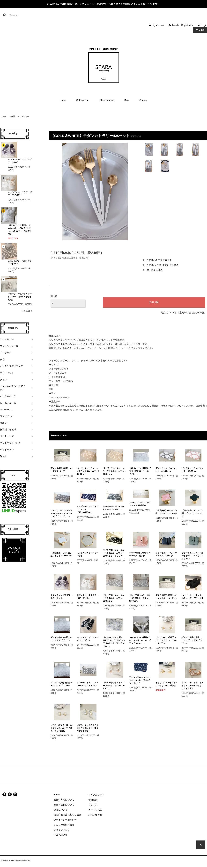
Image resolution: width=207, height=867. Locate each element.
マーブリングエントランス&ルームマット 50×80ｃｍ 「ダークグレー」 (62, 513)
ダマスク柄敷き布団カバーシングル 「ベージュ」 (166, 596)
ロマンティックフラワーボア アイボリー (20, 193)
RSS (56, 834)
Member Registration (182, 25)
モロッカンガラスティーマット (87, 554)
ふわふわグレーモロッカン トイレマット (20, 262)
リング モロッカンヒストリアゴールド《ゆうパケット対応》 (192, 686)
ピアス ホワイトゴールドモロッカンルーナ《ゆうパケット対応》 (61, 728)
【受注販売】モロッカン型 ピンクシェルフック (166, 512)
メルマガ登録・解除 (64, 824)
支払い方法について (64, 799)
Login (204, 25)
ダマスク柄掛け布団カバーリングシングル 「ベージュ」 (193, 640)
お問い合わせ (95, 814)
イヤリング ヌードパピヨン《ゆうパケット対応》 (166, 684)
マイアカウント (96, 794)
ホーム (4, 116)
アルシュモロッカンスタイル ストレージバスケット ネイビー (140, 680)
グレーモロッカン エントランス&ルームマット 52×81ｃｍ (114, 598)
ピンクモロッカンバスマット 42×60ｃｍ (192, 469)
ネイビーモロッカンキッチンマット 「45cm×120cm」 (87, 509)
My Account (158, 25)
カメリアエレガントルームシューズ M (87, 639)
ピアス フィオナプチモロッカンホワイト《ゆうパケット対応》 (87, 728)
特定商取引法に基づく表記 (191, 312)
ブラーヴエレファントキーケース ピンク (140, 554)
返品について (168, 312)
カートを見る (95, 809)
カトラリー (24, 116)
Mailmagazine (107, 100)
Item (199, 29)
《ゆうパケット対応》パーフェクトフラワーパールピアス (114, 686)
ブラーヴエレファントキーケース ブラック (166, 554)
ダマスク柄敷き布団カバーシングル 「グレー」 (61, 639)
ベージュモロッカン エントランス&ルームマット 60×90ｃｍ (114, 471)
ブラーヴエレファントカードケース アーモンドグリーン (192, 556)
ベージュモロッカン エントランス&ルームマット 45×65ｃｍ (88, 471)
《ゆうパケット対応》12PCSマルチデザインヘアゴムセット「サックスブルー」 (114, 641)
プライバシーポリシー (65, 819)
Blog (126, 100)
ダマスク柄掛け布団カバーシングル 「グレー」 (61, 684)
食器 (13, 116)
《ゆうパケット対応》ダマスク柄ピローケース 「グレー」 (140, 471)
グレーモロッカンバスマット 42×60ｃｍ (166, 469)
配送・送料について (64, 804)
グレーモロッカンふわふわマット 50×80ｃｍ (114, 508)
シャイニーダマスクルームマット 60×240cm (140, 503)
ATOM (63, 834)
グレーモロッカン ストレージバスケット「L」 (87, 684)
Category (82, 100)
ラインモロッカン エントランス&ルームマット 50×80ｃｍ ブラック (114, 553)
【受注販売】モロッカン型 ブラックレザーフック (192, 513)
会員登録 (92, 799)
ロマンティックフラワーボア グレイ (20, 161)
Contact (143, 100)
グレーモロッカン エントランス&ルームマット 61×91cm (140, 598)
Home (63, 100)
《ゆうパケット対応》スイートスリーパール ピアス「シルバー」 (140, 640)
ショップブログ (62, 829)
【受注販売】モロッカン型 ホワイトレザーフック (61, 556)
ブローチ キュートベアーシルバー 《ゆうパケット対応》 (20, 297)
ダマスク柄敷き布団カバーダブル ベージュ (61, 469)
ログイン (92, 804)
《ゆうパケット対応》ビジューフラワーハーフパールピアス (166, 640)
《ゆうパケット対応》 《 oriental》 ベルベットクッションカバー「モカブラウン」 (20, 229)
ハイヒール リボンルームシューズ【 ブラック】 (193, 596)
